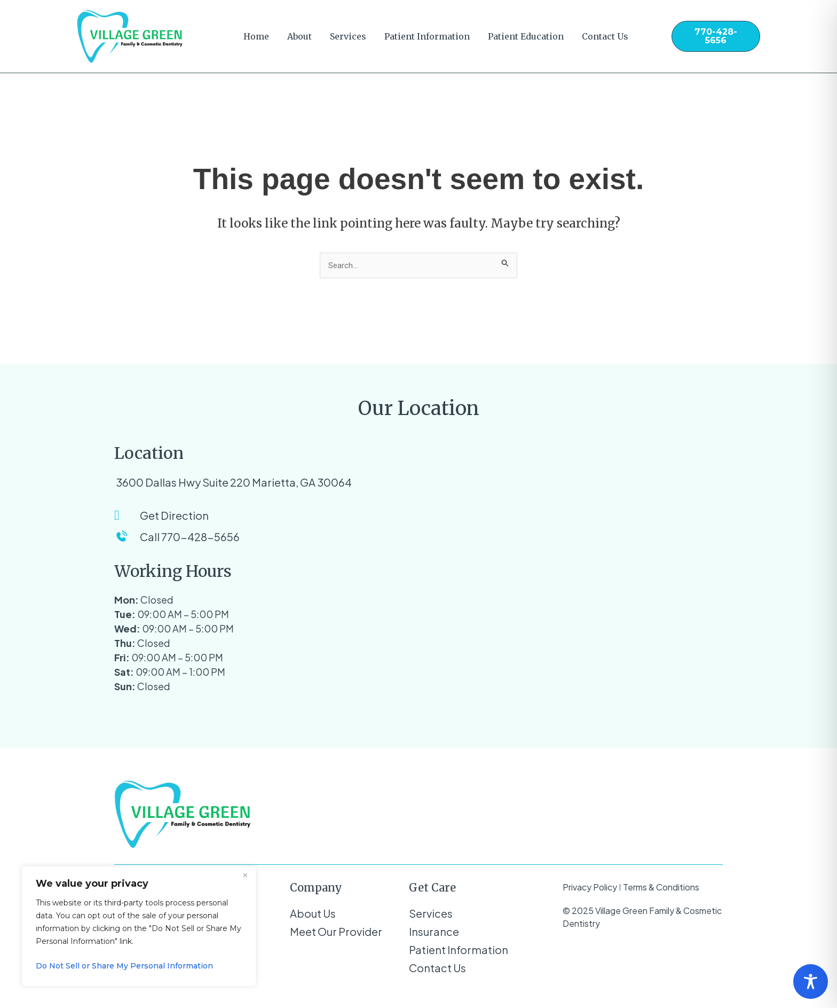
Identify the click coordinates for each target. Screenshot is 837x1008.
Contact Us (605, 36)
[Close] (245, 875)
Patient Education (526, 36)
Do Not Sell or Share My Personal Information (124, 966)
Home (256, 36)
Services (348, 36)
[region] (138, 926)
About (299, 36)
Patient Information (427, 36)
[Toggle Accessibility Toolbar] (810, 981)
